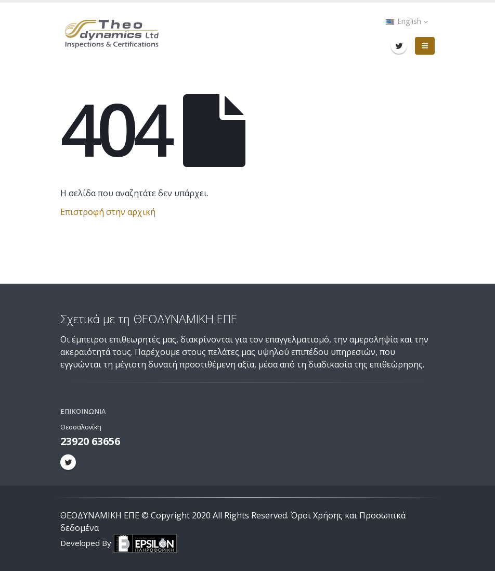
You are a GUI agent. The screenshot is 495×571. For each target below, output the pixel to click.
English (407, 21)
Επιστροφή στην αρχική (107, 212)
